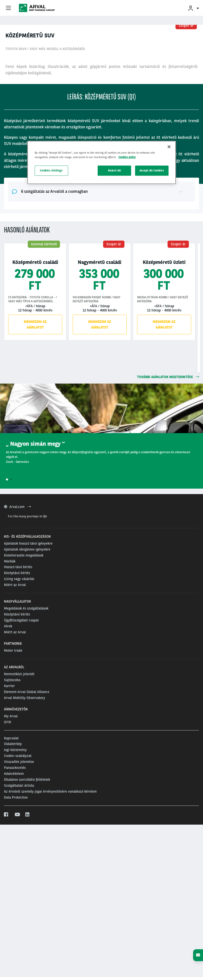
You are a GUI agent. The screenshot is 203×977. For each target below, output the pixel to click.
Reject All (114, 170)
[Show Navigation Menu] (8, 8)
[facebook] (6, 951)
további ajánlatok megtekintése (168, 499)
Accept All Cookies (152, 170)
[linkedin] (27, 951)
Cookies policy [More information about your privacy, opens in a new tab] (127, 157)
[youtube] (17, 951)
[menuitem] (193, 8)
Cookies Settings (51, 170)
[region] (101, 162)
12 (116, 118)
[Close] (169, 146)
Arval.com (17, 643)
